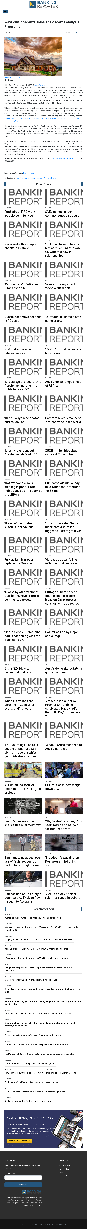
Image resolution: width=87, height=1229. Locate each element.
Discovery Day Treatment (16, 121)
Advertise (64, 1172)
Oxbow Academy (40, 118)
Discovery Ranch (25, 118)
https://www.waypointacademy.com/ (64, 158)
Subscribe (23, 1184)
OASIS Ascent (76, 118)
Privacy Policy (64, 1169)
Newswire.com (39, 85)
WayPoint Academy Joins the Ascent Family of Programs (38, 178)
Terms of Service (64, 1165)
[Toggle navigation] (5, 11)
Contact (64, 1176)
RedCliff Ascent (10, 118)
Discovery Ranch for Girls (58, 118)
